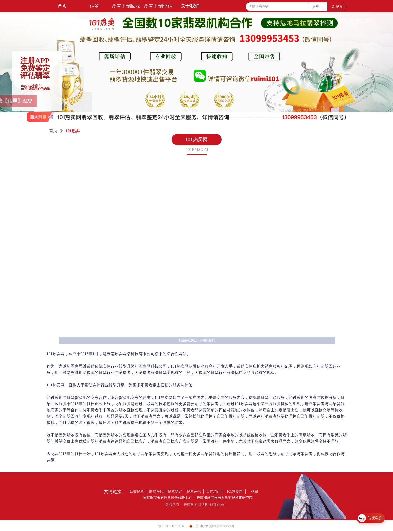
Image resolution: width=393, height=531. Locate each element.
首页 (53, 131)
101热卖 (73, 131)
